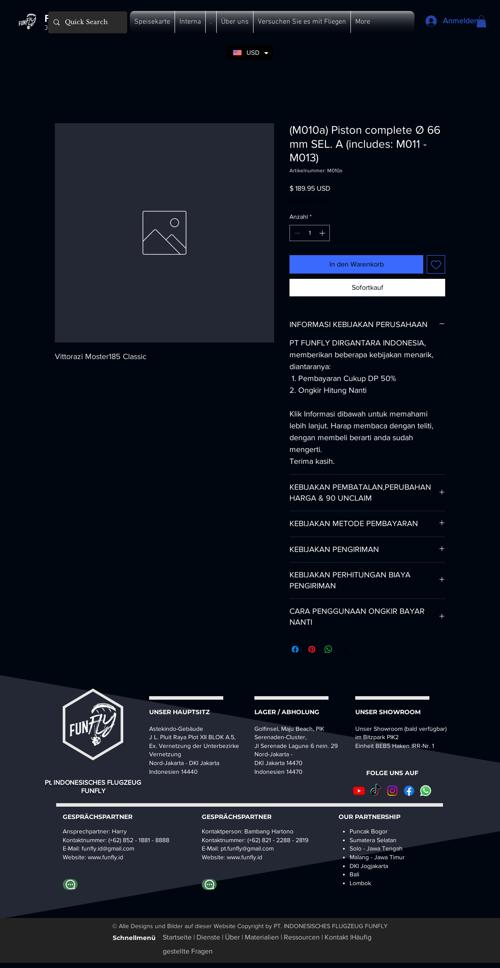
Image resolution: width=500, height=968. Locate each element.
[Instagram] (392, 790)
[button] (152, 22)
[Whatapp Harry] (70, 884)
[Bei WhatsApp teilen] (328, 649)
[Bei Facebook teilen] (295, 649)
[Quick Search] (87, 22)
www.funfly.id (244, 857)
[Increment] (323, 233)
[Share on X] (345, 649)
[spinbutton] (310, 233)
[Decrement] (296, 233)
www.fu (97, 857)
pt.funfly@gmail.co (245, 848)
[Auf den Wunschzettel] (436, 264)
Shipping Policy (310, 199)
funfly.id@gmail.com (108, 848)
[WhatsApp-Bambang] (209, 884)
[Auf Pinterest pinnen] (312, 649)
